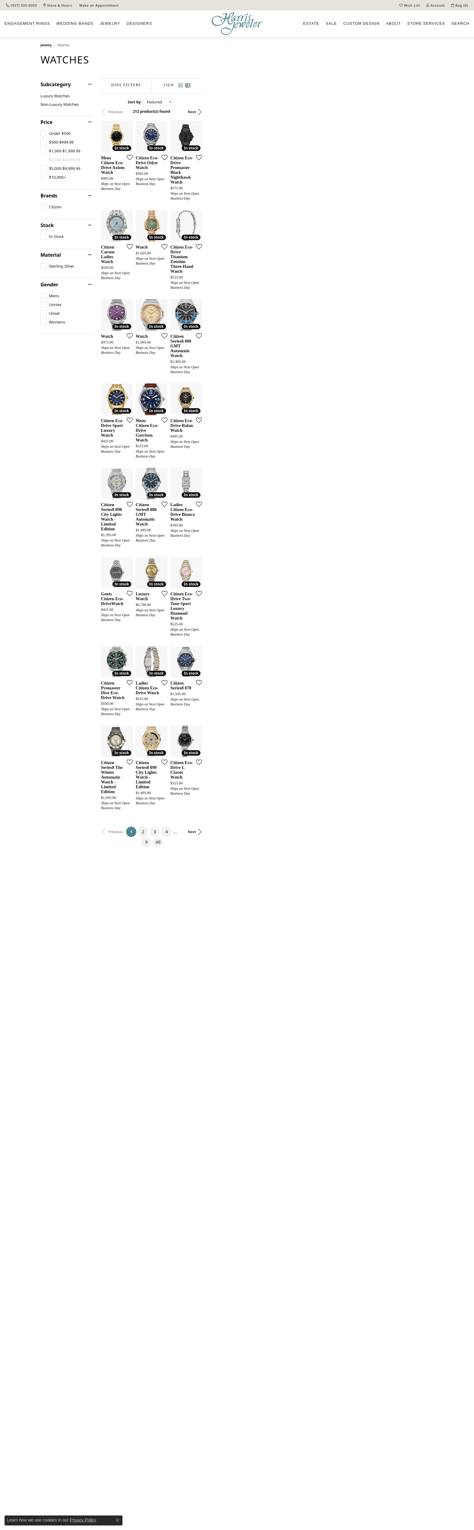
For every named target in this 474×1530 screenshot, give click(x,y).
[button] (409, 5)
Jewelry (46, 45)
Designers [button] (139, 23)
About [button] (393, 23)
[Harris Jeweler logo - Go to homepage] (237, 24)
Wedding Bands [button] (75, 23)
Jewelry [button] (110, 23)
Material (51, 254)
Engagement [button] (27, 23)
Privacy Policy (83, 1520)
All (299, 1250)
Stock (47, 225)
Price (47, 122)
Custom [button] (361, 23)
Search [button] (460, 23)
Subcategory (56, 84)
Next (423, 111)
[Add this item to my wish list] (205, 234)
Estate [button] (311, 23)
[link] (21, 5)
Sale (331, 23)
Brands (49, 195)
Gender (49, 284)
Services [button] (426, 23)
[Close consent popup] (117, 1520)
